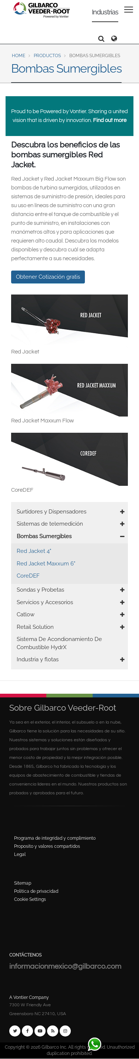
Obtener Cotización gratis (48, 277)
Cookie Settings (30, 899)
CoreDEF (28, 575)
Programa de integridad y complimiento (55, 838)
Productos (47, 55)
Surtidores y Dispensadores (51, 511)
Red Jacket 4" (34, 551)
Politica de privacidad (36, 891)
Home (18, 55)
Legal (20, 854)
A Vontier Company (29, 997)
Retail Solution (35, 627)
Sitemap (22, 883)
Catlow (25, 614)
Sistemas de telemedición (50, 523)
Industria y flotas (38, 659)
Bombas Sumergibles (44, 536)
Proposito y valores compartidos (47, 846)
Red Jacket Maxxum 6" (46, 563)
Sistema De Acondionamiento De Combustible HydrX (59, 643)
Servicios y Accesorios (45, 602)
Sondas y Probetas (40, 589)
